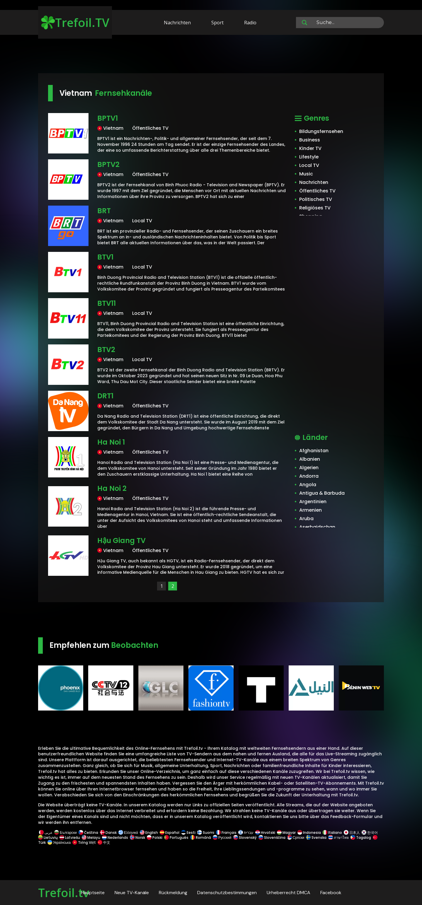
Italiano (332, 832)
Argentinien (312, 501)
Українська (59, 842)
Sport (217, 22)
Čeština (88, 832)
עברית (245, 832)
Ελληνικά (128, 832)
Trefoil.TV (75, 22)
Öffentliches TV (317, 190)
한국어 (370, 832)
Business (309, 139)
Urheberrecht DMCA (288, 892)
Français (226, 832)
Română (200, 837)
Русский (222, 837)
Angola (307, 484)
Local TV (309, 165)
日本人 (352, 832)
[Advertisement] (211, 55)
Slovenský (245, 837)
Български (65, 832)
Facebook (330, 892)
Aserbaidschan (317, 527)
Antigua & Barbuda (322, 493)
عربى (45, 832)
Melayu (91, 837)
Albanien (309, 459)
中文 (103, 842)
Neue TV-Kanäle (132, 892)
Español (169, 832)
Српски (295, 837)
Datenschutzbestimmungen (227, 892)
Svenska (316, 837)
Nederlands (115, 837)
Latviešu (70, 837)
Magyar (286, 832)
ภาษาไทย (338, 837)
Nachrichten (177, 22)
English (149, 832)
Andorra (309, 476)
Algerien (309, 467)
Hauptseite (93, 892)
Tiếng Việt (84, 842)
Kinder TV (310, 148)
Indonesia (309, 832)
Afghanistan (314, 450)
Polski (154, 837)
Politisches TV (315, 199)
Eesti (188, 832)
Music (306, 173)
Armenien (310, 510)
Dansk (108, 832)
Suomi (205, 832)
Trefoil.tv (63, 892)
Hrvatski (265, 832)
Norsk (137, 837)
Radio (250, 22)
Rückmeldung (173, 892)
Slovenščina (272, 837)
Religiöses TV (315, 207)
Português (176, 837)
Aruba (306, 518)
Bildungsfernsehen (321, 131)
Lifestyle (309, 156)
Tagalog (361, 837)
